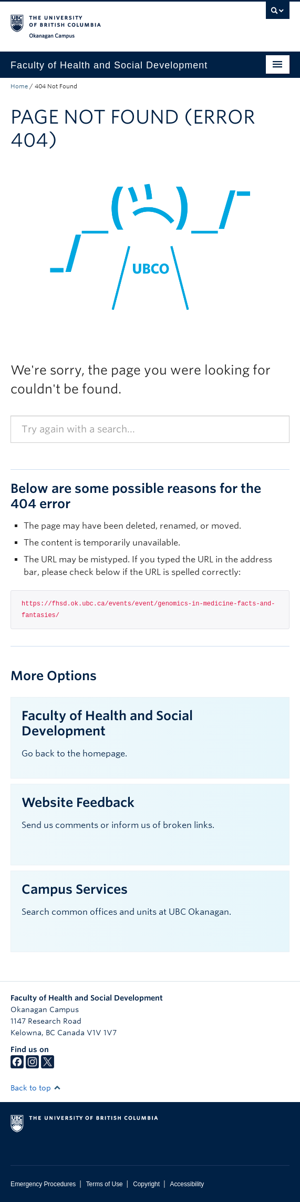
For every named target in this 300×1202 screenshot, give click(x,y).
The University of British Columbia (108, 22)
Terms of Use (104, 1184)
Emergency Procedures (43, 1184)
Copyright (146, 1184)
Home (19, 86)
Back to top (36, 1088)
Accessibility (187, 1184)
